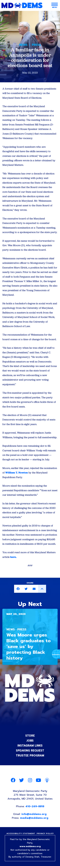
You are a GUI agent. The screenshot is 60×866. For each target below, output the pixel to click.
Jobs (30, 741)
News (23, 45)
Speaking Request (30, 750)
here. (13, 557)
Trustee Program (30, 755)
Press (36, 45)
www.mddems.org (30, 846)
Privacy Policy (45, 833)
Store (30, 736)
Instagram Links (30, 745)
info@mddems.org (34, 814)
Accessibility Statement (20, 833)
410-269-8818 (34, 806)
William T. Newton (16, 472)
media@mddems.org (34, 818)
